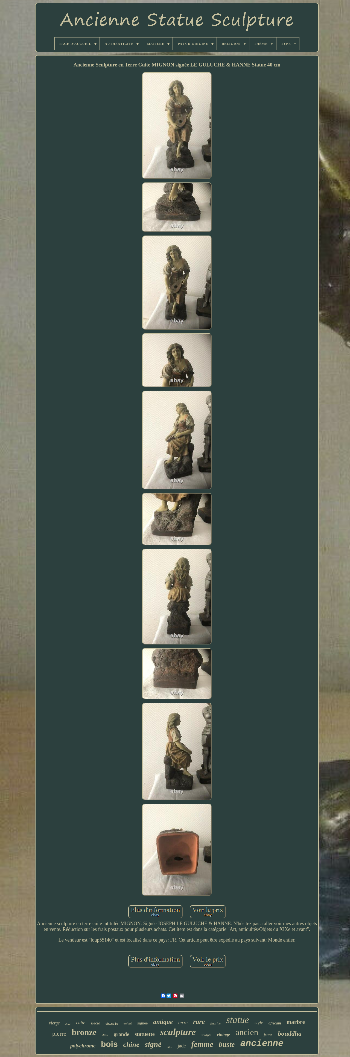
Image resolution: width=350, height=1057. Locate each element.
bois (109, 1044)
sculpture (178, 1032)
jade (181, 1046)
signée (142, 1023)
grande (121, 1034)
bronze (84, 1032)
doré (68, 1024)
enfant (128, 1023)
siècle (95, 1023)
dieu (105, 1035)
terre (183, 1022)
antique (163, 1021)
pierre (59, 1033)
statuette (144, 1034)
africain (275, 1023)
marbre (296, 1022)
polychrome (82, 1046)
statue (237, 1020)
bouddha (290, 1033)
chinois (112, 1024)
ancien (246, 1032)
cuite (80, 1022)
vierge (54, 1023)
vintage (223, 1034)
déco (169, 1047)
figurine (215, 1023)
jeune (268, 1035)
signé (153, 1044)
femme (202, 1044)
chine (131, 1045)
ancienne (261, 1044)
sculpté (206, 1035)
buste (227, 1044)
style (259, 1022)
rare (199, 1021)
